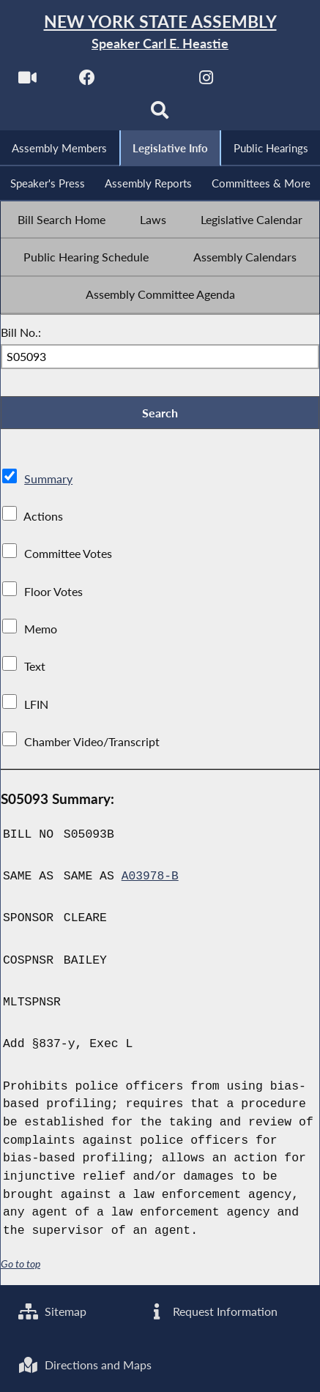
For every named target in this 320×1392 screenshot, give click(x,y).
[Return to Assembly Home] (160, 32)
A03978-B (150, 878)
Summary (48, 481)
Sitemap (52, 1310)
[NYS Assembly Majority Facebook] (86, 81)
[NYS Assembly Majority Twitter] (146, 81)
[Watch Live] (26, 81)
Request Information (212, 1310)
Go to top (20, 1265)
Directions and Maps (85, 1364)
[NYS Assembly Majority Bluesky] (266, 81)
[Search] (160, 114)
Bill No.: (21, 333)
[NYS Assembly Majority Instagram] (206, 81)
